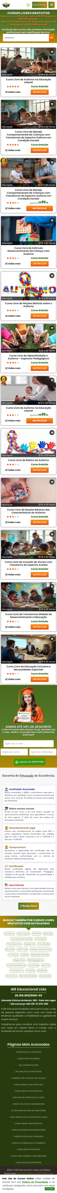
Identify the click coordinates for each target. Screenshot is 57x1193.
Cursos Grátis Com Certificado (28, 1091)
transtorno (16, 970)
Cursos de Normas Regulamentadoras (28, 1130)
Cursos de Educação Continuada (28, 1136)
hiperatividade (40, 954)
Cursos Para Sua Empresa (28, 1058)
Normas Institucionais (28, 1173)
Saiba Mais (28, 906)
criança (13, 954)
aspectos (19, 960)
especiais (45, 976)
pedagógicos (35, 960)
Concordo (49, 1189)
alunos (46, 965)
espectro (29, 944)
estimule (22, 949)
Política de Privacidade (35, 1182)
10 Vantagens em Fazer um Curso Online (28, 1110)
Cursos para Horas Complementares (28, 1104)
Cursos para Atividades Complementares (29, 1156)
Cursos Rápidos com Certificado (28, 1084)
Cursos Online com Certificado (28, 1123)
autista (30, 970)
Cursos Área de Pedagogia (28, 1149)
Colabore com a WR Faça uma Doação (28, 1078)
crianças (40, 939)
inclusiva (11, 976)
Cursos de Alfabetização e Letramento (28, 1143)
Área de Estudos (40, 5)
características (16, 965)
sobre (24, 954)
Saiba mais (12, 92)
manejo (48, 933)
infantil (37, 933)
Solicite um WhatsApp (30, 762)
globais (42, 970)
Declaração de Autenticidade (29, 1071)
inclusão (34, 965)
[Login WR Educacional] (51, 5)
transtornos (14, 944)
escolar (10, 949)
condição (44, 944)
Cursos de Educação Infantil (28, 1162)
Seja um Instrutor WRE (28, 1065)
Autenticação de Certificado (28, 1052)
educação (23, 933)
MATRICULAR (39, 92)
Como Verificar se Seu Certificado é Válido (28, 1117)
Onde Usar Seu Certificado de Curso (28, 1097)
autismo (9, 933)
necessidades (28, 976)
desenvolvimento (40, 949)
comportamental (21, 939)
